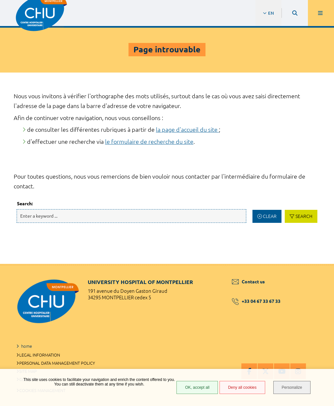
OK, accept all (197, 387)
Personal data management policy (57, 363)
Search (304, 216)
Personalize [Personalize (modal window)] (292, 387)
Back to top (317, 264)
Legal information (39, 355)
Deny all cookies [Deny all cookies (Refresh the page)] (242, 387)
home (26, 346)
